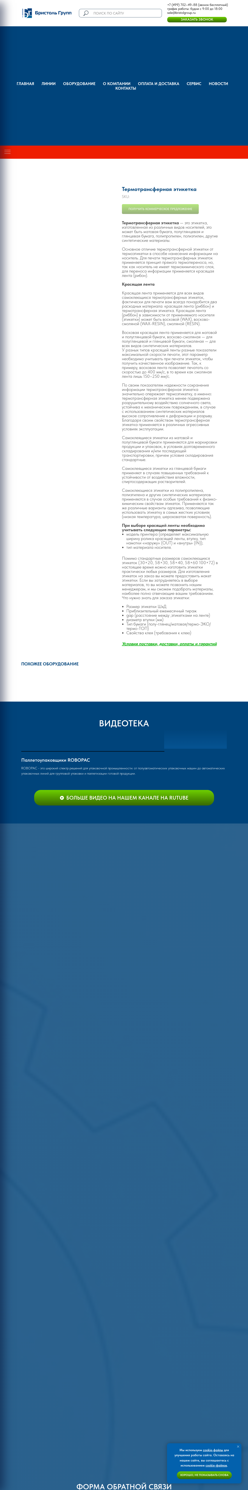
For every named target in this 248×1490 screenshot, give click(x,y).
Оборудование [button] (79, 83)
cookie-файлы (213, 1450)
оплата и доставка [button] (158, 83)
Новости (218, 83)
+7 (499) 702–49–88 (182, 5)
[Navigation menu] (7, 152)
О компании (116, 83)
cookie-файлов (216, 1465)
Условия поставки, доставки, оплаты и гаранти (168, 643)
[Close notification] (238, 1446)
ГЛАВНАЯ (25, 83)
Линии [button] (49, 83)
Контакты (125, 88)
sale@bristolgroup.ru (181, 13)
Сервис (194, 83)
